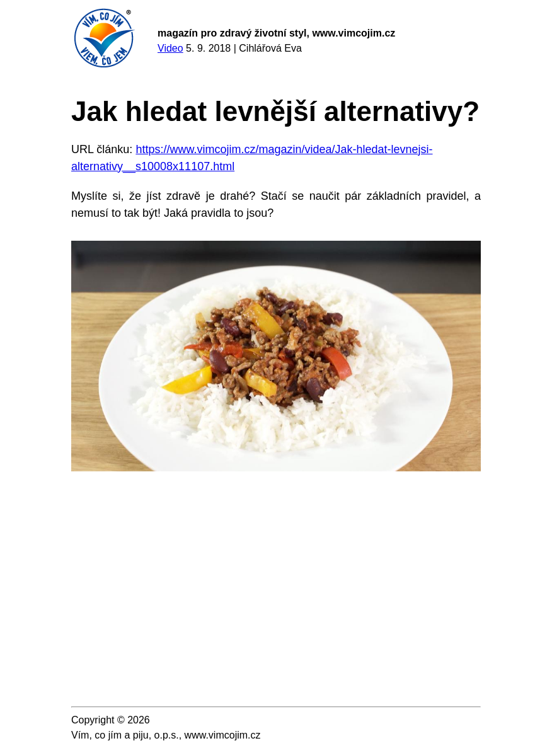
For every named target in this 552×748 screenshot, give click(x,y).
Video (170, 48)
